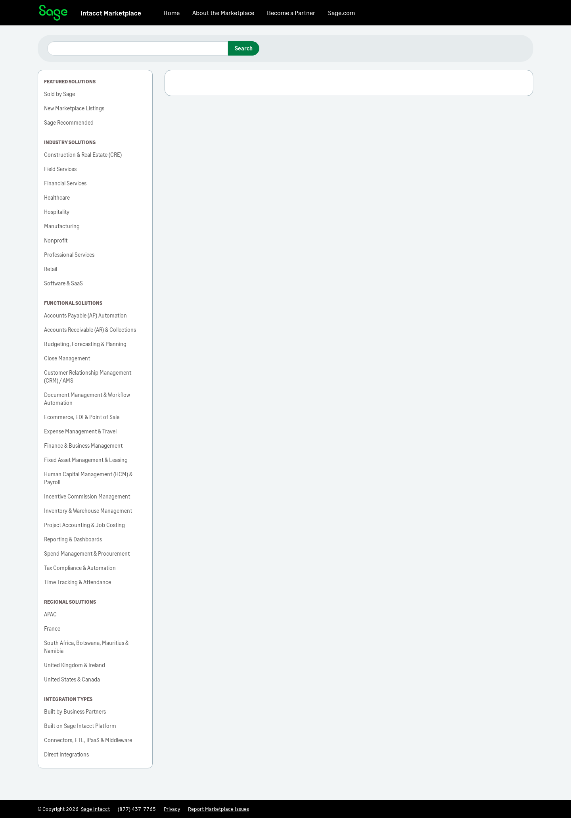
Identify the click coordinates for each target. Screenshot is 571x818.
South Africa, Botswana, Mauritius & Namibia (86, 646)
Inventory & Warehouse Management (88, 510)
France (52, 628)
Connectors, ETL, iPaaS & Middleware (88, 740)
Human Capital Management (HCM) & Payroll (88, 478)
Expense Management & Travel (80, 431)
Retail (50, 269)
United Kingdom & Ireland (74, 665)
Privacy (172, 809)
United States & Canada (72, 679)
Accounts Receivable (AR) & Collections (90, 329)
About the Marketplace (223, 12)
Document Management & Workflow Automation (87, 398)
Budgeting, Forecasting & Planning (85, 344)
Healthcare (57, 197)
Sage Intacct (95, 809)
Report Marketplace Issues (218, 809)
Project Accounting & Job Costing (84, 525)
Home (171, 12)
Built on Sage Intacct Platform (80, 725)
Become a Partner (291, 12)
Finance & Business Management (83, 445)
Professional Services (69, 254)
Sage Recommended (69, 122)
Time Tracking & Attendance (77, 582)
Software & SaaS (63, 283)
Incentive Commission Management (87, 496)
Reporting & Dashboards (73, 539)
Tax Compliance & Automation (80, 567)
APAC (50, 614)
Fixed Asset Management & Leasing (86, 459)
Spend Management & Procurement (87, 553)
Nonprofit (55, 240)
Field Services (60, 169)
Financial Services (65, 183)
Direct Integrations (66, 754)
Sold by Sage (59, 93)
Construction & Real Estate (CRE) (83, 154)
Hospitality (56, 211)
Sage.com (341, 12)
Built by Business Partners (75, 711)
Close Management (67, 358)
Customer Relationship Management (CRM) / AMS (87, 376)
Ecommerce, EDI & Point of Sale (81, 417)
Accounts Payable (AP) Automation (85, 315)
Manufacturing (62, 226)
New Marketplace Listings (74, 108)
